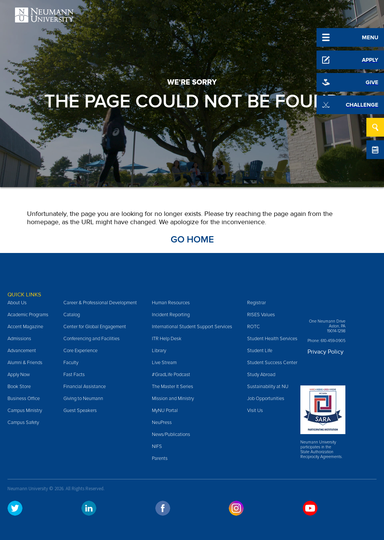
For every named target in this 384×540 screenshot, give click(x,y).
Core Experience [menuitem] (80, 351)
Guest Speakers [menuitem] (80, 411)
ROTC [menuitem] (253, 327)
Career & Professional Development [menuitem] (100, 303)
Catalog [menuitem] (71, 315)
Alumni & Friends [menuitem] (25, 363)
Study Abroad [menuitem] (261, 375)
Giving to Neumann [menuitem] (83, 399)
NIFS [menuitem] (157, 446)
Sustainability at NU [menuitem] (267, 387)
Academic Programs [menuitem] (28, 315)
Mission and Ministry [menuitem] (173, 399)
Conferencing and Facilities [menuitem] (91, 339)
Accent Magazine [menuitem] (25, 327)
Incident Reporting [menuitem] (171, 315)
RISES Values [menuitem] (261, 315)
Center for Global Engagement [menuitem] (94, 327)
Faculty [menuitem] (70, 363)
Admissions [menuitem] (19, 339)
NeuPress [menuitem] (162, 422)
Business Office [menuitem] (24, 399)
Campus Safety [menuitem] (23, 422)
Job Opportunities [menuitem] (265, 399)
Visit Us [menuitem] (255, 411)
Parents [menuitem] (160, 458)
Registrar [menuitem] (256, 303)
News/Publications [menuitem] (171, 434)
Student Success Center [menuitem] (272, 363)
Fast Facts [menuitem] (74, 375)
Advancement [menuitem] (22, 351)
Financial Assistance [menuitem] (84, 387)
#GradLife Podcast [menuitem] (171, 375)
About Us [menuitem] (17, 303)
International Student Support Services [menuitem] (192, 327)
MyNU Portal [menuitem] (165, 411)
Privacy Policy (326, 352)
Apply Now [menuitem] (19, 375)
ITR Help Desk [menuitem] (167, 339)
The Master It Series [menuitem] (172, 387)
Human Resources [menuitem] (171, 303)
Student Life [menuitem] (259, 351)
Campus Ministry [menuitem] (25, 411)
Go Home (192, 239)
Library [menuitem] (159, 351)
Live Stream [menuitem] (164, 363)
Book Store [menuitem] (19, 387)
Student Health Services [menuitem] (272, 339)
